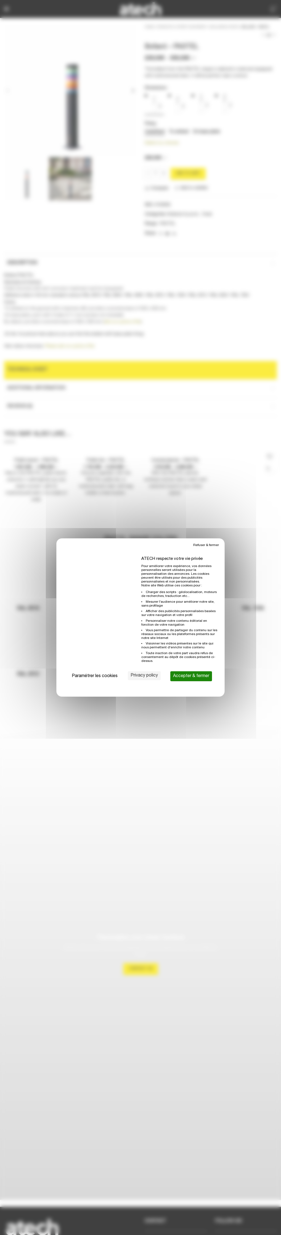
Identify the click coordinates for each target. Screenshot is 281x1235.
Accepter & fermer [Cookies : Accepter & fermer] (191, 676)
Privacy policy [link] (144, 675)
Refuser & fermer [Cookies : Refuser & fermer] (206, 545)
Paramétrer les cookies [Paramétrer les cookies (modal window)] (95, 676)
